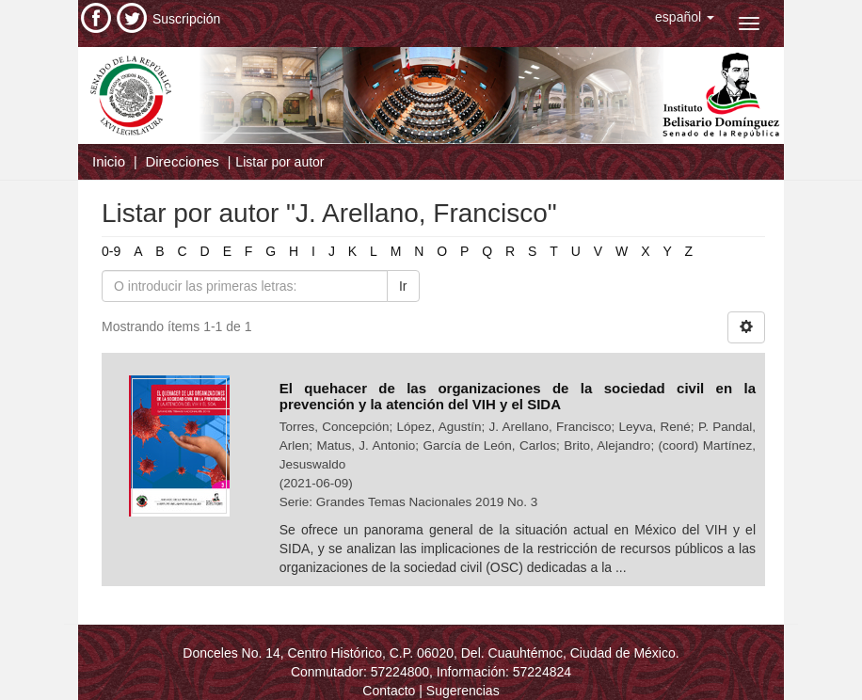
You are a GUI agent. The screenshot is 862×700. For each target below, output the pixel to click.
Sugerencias (463, 690)
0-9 (111, 251)
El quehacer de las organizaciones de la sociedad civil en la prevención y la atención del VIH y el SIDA (517, 396)
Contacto (388, 690)
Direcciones (181, 161)
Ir (403, 286)
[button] (684, 17)
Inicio (108, 161)
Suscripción (186, 18)
